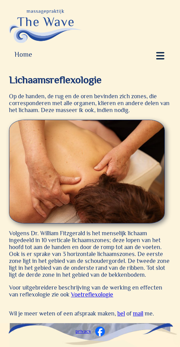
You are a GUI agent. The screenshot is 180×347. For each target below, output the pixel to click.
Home (23, 54)
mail (138, 313)
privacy (83, 331)
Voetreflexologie (92, 294)
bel (121, 313)
